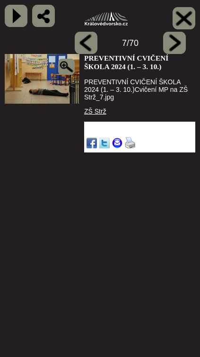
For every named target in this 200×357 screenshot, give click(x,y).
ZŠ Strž (95, 111)
